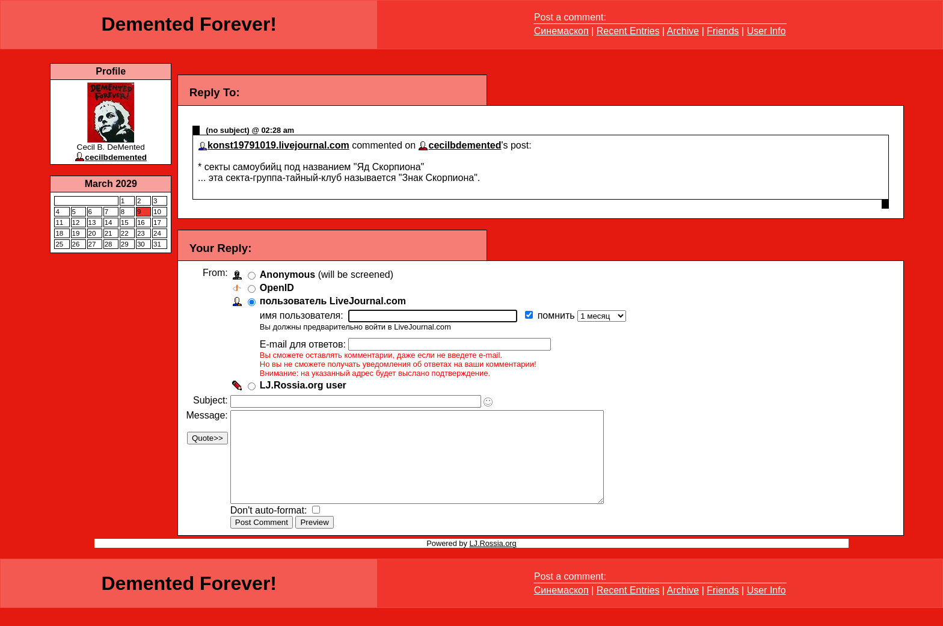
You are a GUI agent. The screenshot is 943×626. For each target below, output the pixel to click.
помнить (560, 315)
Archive (683, 31)
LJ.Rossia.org (492, 561)
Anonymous (290, 274)
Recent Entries (628, 31)
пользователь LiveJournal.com (335, 301)
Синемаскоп (561, 31)
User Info (766, 31)
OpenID (279, 288)
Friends (723, 31)
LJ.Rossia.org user (305, 385)
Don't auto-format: (272, 528)
